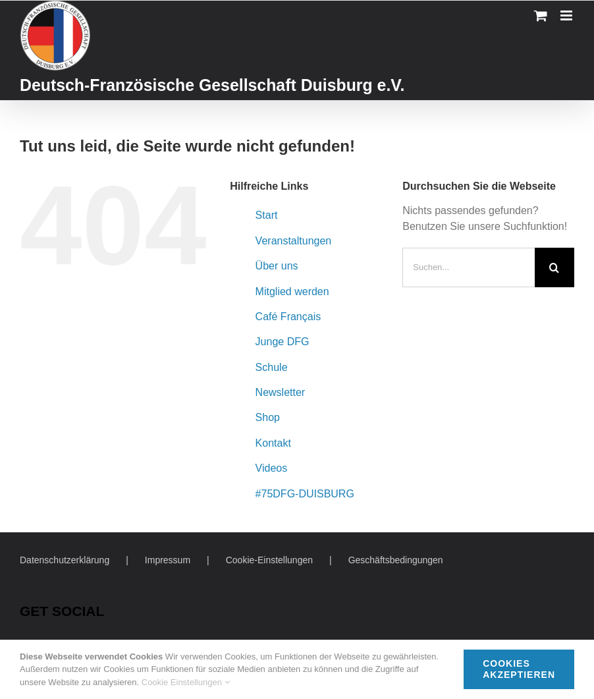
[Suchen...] (468, 267)
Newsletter (281, 392)
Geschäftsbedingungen (395, 560)
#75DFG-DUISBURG (305, 493)
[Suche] (554, 267)
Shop (268, 417)
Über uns (277, 265)
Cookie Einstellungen (186, 682)
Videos (272, 468)
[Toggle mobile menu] (567, 15)
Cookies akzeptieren (519, 669)
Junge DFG (283, 341)
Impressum (167, 560)
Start (267, 215)
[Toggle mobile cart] (540, 15)
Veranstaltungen (294, 240)
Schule (272, 367)
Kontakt (273, 443)
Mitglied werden (292, 291)
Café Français (288, 316)
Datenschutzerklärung (64, 560)
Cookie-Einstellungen (269, 560)
